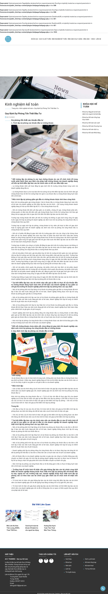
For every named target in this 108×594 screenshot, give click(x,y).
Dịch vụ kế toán (45, 39)
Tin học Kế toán (90, 569)
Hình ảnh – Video (89, 39)
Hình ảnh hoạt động (75, 39)
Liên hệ (98, 39)
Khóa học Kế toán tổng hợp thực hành (91, 118)
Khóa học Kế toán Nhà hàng (91, 132)
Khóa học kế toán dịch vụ (90, 129)
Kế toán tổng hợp (90, 562)
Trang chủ (15, 108)
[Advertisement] (54, 60)
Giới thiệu (69, 559)
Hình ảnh (68, 565)
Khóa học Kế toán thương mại (92, 126)
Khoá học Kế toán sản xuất (91, 123)
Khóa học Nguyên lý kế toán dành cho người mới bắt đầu (91, 113)
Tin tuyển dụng (70, 572)
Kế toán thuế (89, 565)
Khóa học (34, 39)
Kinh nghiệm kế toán (59, 39)
